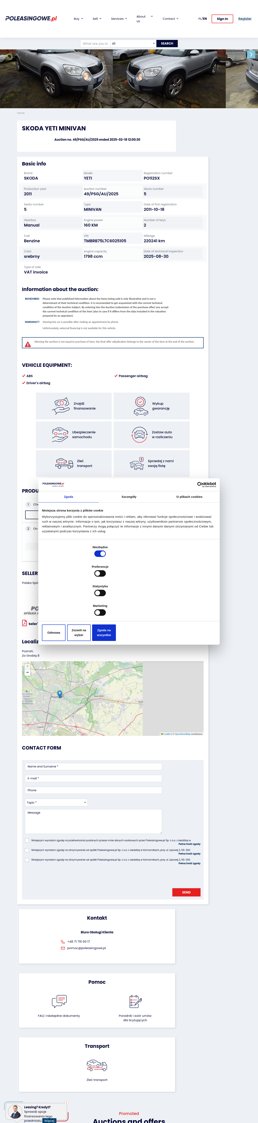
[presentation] (55, 767)
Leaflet (122, 653)
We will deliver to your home (105, 1073)
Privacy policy (141, 1110)
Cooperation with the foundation (144, 1062)
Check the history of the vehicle (42, 503)
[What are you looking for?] (92, 25)
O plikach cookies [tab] (189, 530)
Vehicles (23, 1049)
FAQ (135, 1095)
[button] (254, 54)
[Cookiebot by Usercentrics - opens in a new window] (197, 517)
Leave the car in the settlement (69, 1061)
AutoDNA (100, 1086)
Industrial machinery (24, 1068)
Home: (21, 113)
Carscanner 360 (105, 1080)
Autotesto (100, 1091)
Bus (19, 1060)
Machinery (24, 1090)
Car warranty (103, 1055)
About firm (139, 1049)
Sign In (222, 9)
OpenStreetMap (138, 653)
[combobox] (130, 25)
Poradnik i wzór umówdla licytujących (146, 848)
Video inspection (105, 1066)
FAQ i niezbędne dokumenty (112, 845)
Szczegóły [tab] (129, 530)
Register (137, 1090)
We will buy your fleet (66, 1051)
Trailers (22, 1055)
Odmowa (71, 603)
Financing (100, 1049)
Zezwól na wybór (129, 603)
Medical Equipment (30, 1084)
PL (200, 9)
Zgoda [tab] (68, 530)
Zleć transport (205, 843)
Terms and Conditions (139, 1102)
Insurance (101, 1060)
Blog (135, 1055)
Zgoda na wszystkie (187, 603)
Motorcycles (25, 1095)
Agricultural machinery (25, 1077)
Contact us (140, 1084)
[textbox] (130, 25)
